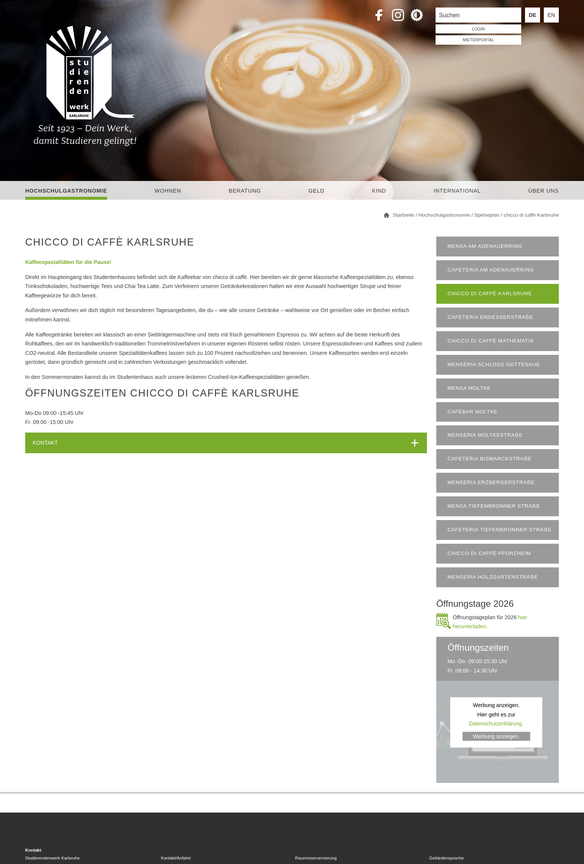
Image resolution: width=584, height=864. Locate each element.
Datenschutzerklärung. (496, 724)
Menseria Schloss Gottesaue (494, 364)
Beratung (244, 191)
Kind (379, 191)
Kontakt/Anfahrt (176, 858)
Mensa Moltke (469, 388)
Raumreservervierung (316, 858)
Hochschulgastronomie (66, 191)
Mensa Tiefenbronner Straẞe (494, 506)
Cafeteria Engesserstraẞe (490, 317)
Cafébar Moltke (473, 412)
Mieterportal (478, 40)
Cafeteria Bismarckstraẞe (490, 458)
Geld (317, 191)
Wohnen (167, 191)
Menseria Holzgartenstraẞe (493, 577)
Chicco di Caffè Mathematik (491, 341)
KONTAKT (45, 443)
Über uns (543, 191)
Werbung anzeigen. (496, 736)
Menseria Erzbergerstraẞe (491, 482)
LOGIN (478, 29)
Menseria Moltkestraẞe (485, 435)
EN (551, 15)
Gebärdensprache (446, 858)
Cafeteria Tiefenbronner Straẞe (500, 529)
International (457, 191)
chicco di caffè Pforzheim (489, 553)
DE (532, 15)
